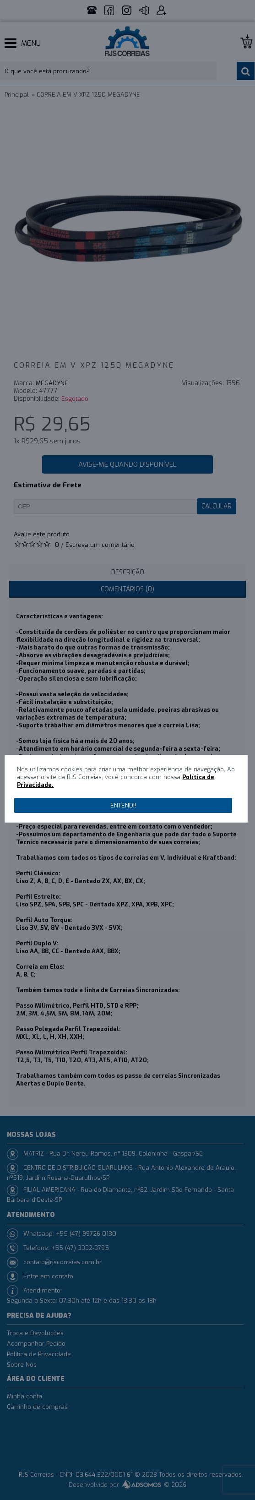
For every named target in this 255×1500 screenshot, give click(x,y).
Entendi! (123, 805)
